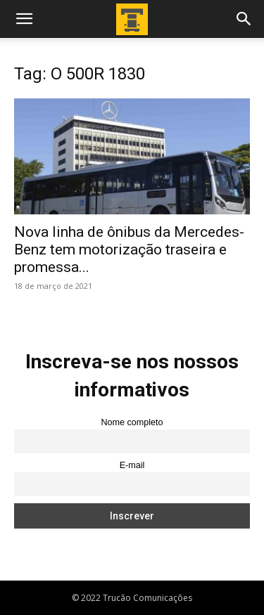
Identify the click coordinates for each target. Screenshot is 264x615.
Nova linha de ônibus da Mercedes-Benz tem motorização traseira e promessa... (129, 250)
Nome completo (132, 422)
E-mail (132, 465)
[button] (23, 19)
